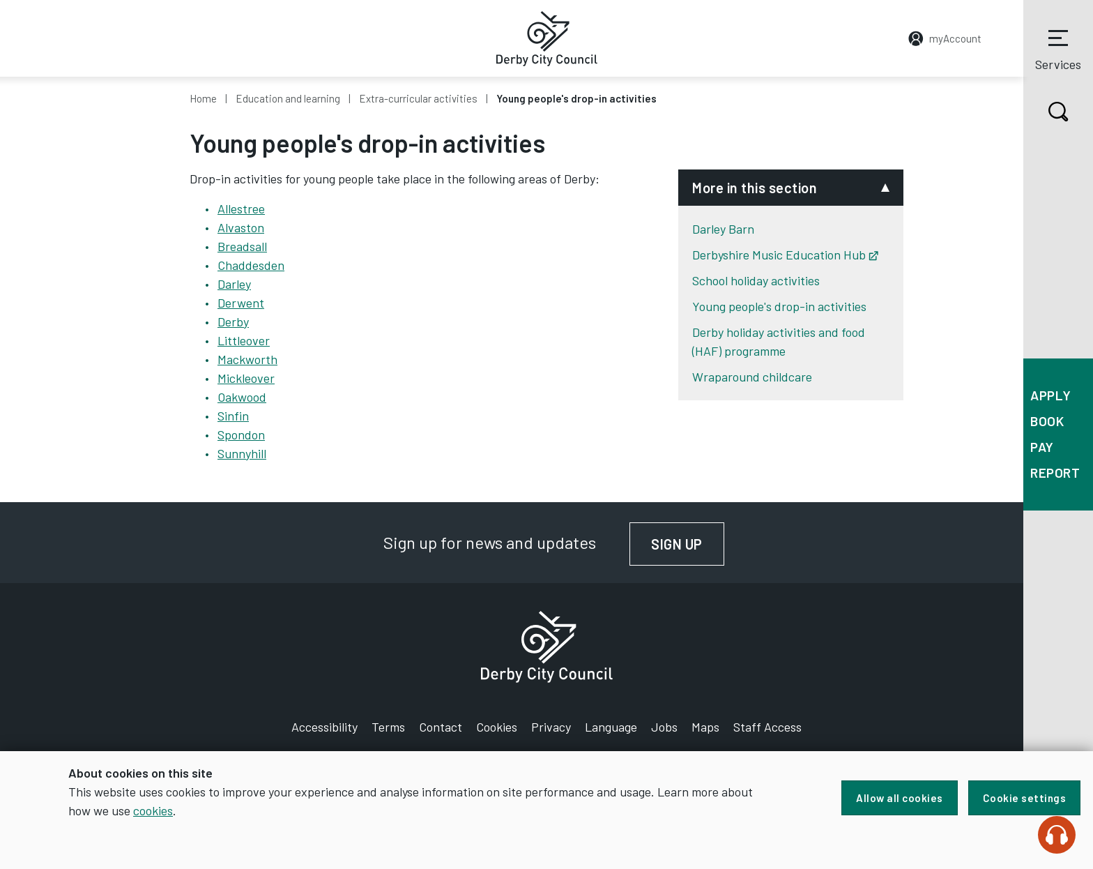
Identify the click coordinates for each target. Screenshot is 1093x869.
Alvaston (240, 227)
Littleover (243, 340)
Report (1055, 472)
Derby (233, 321)
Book (1047, 421)
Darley (234, 284)
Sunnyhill (241, 453)
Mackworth (247, 359)
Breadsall (242, 246)
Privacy (551, 726)
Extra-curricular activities (418, 98)
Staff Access (767, 726)
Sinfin (233, 415)
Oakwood (241, 397)
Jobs (664, 726)
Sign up (687, 544)
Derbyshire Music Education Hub (785, 254)
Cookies (496, 726)
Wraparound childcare (752, 376)
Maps (705, 726)
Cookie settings (1025, 798)
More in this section (754, 187)
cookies (153, 810)
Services (1058, 48)
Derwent (240, 302)
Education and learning (288, 98)
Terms (388, 726)
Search (1046, 111)
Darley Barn (723, 228)
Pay (1042, 446)
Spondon (241, 434)
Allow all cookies (899, 798)
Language (611, 726)
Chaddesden (250, 265)
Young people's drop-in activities (779, 306)
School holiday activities (756, 280)
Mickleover (246, 378)
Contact (440, 726)
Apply (1050, 395)
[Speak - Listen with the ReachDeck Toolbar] (1057, 835)
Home (203, 98)
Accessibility (324, 726)
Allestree (241, 208)
